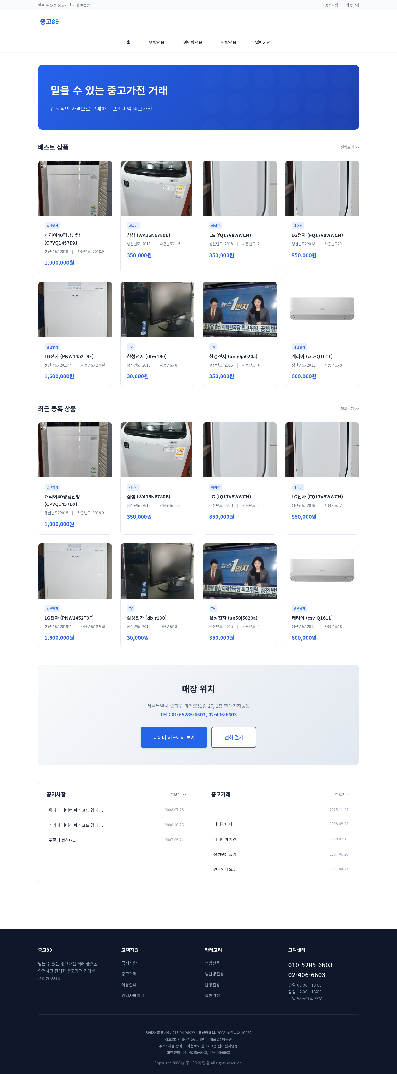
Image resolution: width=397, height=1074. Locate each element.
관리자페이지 (132, 995)
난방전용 (212, 984)
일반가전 (212, 995)
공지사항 (332, 5)
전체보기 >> (350, 147)
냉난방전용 (214, 974)
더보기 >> (178, 794)
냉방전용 (212, 963)
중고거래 (129, 974)
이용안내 (352, 5)
